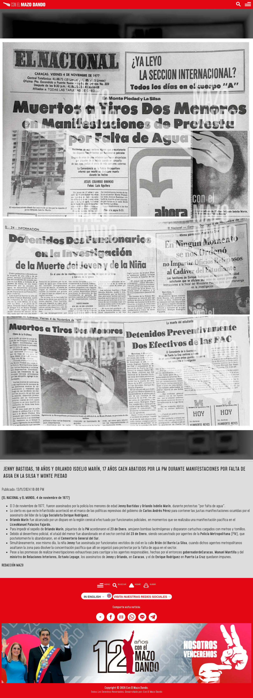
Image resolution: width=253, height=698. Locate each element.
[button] (100, 617)
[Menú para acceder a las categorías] (248, 4)
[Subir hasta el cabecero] (149, 585)
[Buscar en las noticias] (238, 4)
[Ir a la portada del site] (135, 585)
